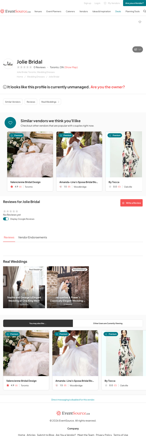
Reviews (31, 101)
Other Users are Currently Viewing (107, 323)
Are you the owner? (108, 86)
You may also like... (37, 323)
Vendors (83, 11)
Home (20, 76)
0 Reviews (40, 67)
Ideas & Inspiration (101, 11)
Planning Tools (133, 11)
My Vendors (112, 3)
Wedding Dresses (36, 76)
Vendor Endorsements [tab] (32, 237)
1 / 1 (137, 49)
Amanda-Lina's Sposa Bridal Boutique (79, 182)
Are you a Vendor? (134, 3)
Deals (118, 11)
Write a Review (131, 202)
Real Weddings (50, 101)
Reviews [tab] (9, 237)
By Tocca (110, 380)
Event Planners (53, 11)
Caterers (70, 11)
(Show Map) (71, 67)
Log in (97, 3)
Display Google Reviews (22, 218)
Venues (38, 11)
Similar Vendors (12, 101)
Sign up (87, 3)
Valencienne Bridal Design (25, 182)
